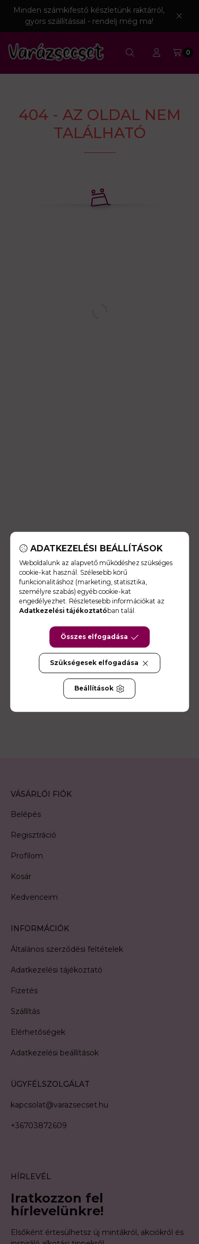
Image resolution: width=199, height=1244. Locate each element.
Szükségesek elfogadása (99, 663)
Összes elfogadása (99, 637)
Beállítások (99, 689)
